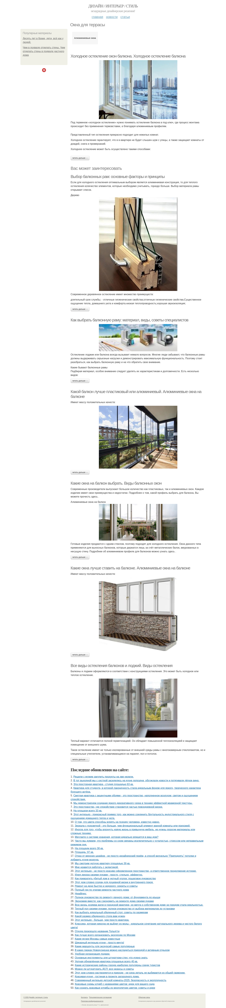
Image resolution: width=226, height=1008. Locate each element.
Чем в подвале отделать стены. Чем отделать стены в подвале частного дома (44, 51)
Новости (112, 17)
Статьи (125, 17)
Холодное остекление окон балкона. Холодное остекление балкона (128, 56)
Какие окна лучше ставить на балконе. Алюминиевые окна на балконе (130, 568)
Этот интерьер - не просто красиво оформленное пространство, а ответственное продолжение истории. (135, 871)
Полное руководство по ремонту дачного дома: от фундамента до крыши (117, 897)
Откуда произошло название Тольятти (97, 931)
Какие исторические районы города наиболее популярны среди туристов (117, 965)
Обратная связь (144, 997)
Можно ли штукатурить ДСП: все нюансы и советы (104, 969)
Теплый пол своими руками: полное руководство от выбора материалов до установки (125, 908)
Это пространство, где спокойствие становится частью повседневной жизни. (118, 807)
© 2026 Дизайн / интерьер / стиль (36, 997)
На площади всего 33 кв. (87, 810)
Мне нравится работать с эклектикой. (96, 867)
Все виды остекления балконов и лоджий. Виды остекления (121, 665)
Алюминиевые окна (85, 38)
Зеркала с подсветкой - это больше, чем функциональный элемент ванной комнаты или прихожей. (132, 825)
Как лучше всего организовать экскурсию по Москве (105, 935)
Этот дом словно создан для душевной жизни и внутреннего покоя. (114, 882)
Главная (97, 17)
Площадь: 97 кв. (84, 852)
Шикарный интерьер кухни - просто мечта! (99, 942)
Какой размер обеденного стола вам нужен (100, 916)
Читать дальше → (80, 158)
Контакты (84, 997)
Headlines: (81, 893)
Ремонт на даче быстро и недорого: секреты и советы (106, 886)
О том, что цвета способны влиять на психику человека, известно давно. (117, 822)
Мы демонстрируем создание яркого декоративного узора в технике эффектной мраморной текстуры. (133, 803)
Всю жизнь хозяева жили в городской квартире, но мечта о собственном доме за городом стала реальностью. (139, 905)
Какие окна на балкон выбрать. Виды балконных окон (116, 483)
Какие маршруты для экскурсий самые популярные (105, 946)
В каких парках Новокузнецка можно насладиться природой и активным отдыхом (122, 950)
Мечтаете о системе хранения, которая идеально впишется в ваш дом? (116, 837)
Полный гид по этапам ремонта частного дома (102, 889)
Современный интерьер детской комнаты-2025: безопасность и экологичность (120, 980)
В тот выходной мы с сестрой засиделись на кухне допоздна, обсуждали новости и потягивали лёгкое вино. (136, 780)
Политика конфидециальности (92, 1001)
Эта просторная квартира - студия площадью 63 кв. (103, 784)
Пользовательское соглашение (100, 997)
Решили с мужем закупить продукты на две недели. (103, 776)
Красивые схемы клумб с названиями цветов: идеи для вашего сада (115, 984)
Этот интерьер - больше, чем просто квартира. (102, 920)
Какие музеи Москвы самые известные (97, 938)
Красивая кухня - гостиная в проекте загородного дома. (107, 976)
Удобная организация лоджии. (92, 954)
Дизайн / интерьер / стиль (113, 6)
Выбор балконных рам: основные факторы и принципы (118, 176)
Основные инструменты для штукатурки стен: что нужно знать (111, 957)
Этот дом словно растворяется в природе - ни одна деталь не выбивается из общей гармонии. (130, 972)
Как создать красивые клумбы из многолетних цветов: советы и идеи (115, 987)
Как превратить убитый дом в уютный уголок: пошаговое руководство (115, 878)
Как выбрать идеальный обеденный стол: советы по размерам (111, 912)
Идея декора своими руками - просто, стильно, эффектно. (109, 874)
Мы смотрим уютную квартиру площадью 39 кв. (102, 863)
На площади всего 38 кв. (89, 848)
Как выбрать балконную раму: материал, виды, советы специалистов (129, 320)
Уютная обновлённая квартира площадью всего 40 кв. (106, 961)
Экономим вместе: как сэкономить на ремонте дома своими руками (114, 901)
